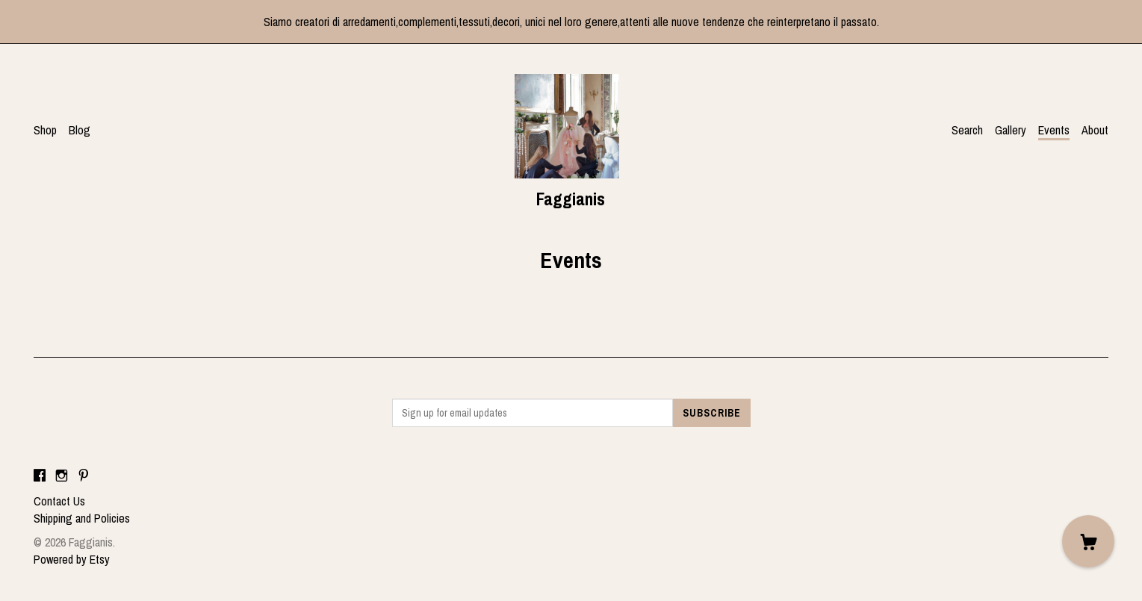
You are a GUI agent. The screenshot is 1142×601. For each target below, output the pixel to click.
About (1095, 130)
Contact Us (59, 501)
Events (1054, 130)
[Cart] (1088, 541)
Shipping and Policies (82, 518)
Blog (79, 130)
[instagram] (61, 475)
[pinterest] (84, 475)
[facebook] (40, 475)
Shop (45, 130)
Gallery (1010, 130)
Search (967, 130)
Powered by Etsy (72, 559)
